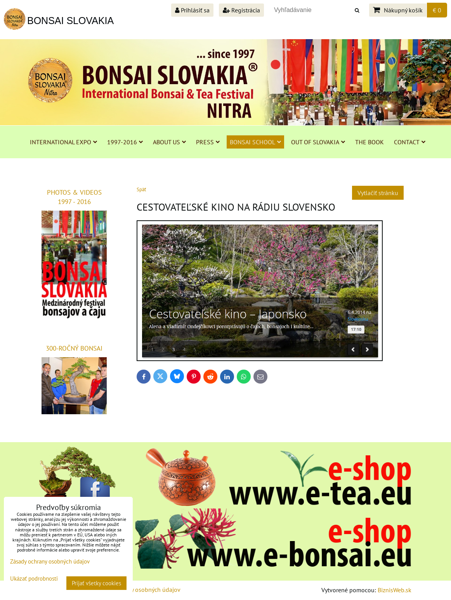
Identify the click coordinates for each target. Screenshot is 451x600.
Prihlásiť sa (192, 10)
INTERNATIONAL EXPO (63, 142)
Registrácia (241, 10)
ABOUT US (169, 142)
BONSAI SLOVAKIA (70, 20)
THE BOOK (369, 142)
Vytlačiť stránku (377, 193)
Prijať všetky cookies (96, 583)
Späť (141, 189)
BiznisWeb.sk (394, 590)
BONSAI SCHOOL (255, 142)
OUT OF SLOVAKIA (318, 142)
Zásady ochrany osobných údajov (136, 589)
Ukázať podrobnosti (34, 579)
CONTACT (409, 142)
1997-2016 (125, 142)
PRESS (208, 142)
